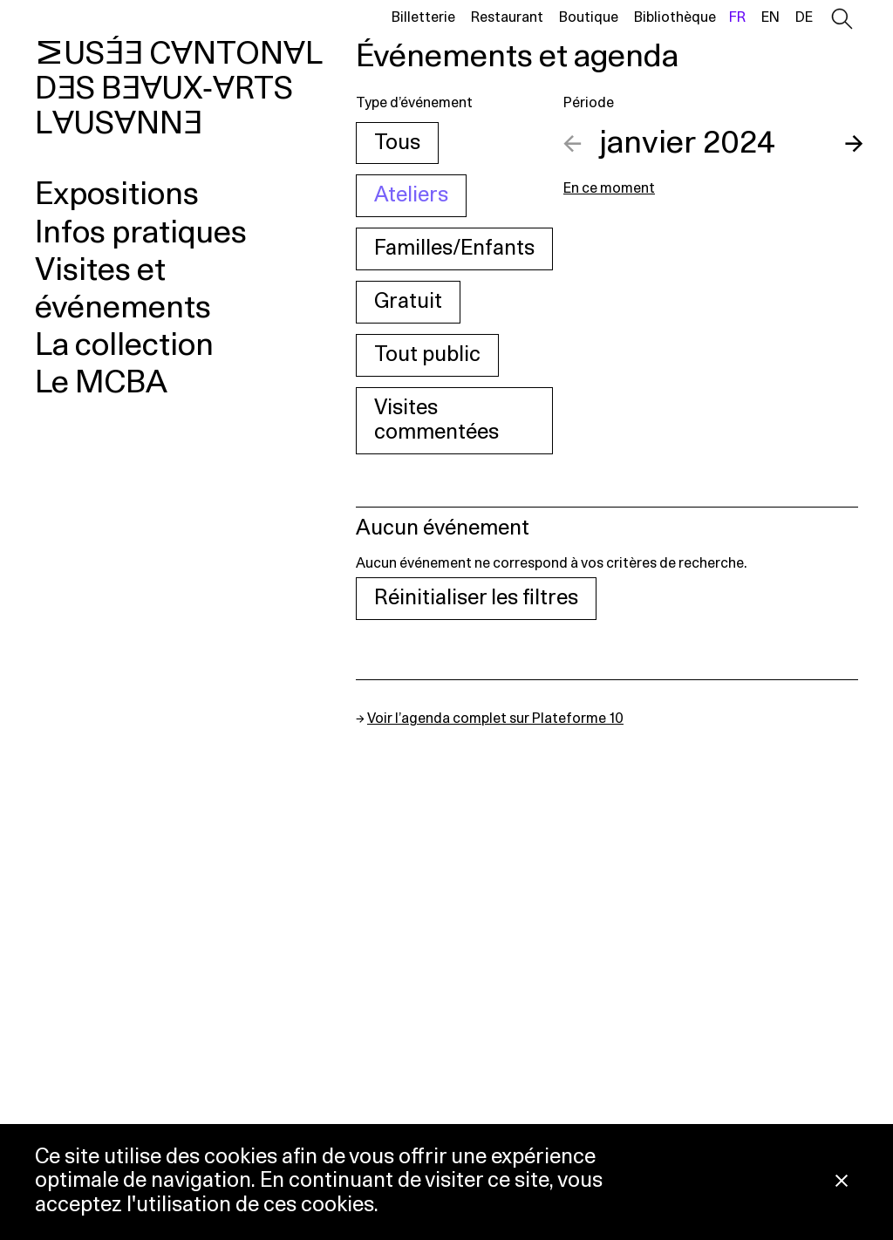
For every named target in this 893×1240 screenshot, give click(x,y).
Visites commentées (436, 421)
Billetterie (423, 17)
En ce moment (609, 188)
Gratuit (408, 301)
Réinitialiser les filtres (476, 598)
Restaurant (507, 17)
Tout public (427, 354)
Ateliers (411, 195)
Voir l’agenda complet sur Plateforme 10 (495, 719)
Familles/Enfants (454, 248)
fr (737, 17)
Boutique (588, 17)
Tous (397, 143)
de (804, 17)
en (770, 17)
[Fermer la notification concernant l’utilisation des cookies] (841, 1182)
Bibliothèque (675, 17)
